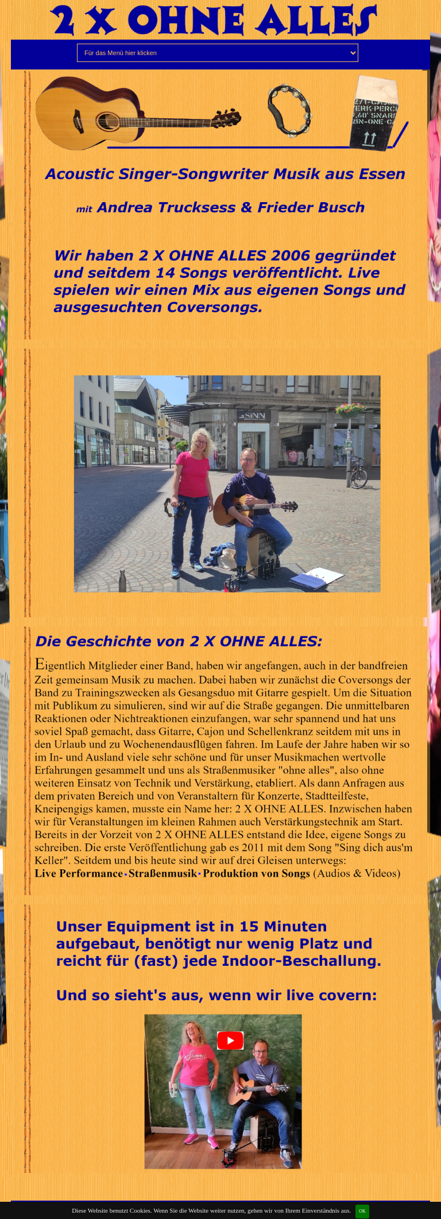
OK (362, 1211)
